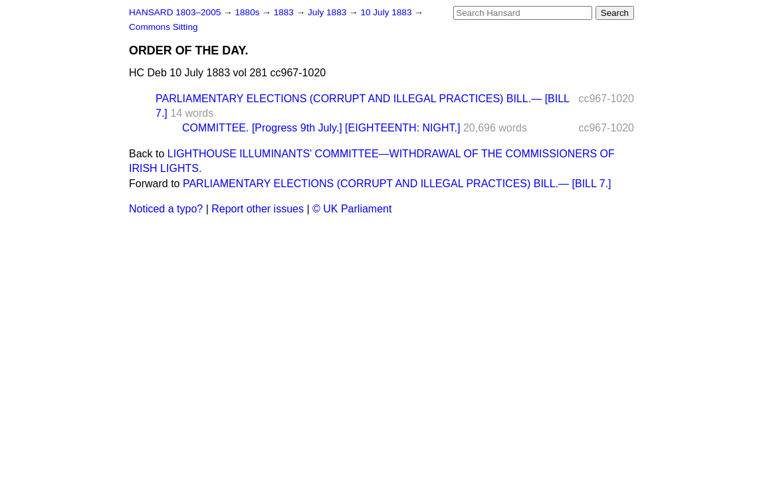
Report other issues (257, 208)
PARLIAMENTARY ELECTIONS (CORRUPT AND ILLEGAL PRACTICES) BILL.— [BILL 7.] (397, 183)
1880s (248, 12)
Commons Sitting (163, 27)
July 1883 (328, 12)
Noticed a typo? (166, 208)
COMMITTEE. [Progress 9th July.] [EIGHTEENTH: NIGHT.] (321, 127)
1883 (285, 12)
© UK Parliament (351, 208)
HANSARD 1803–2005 (175, 12)
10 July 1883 (387, 12)
